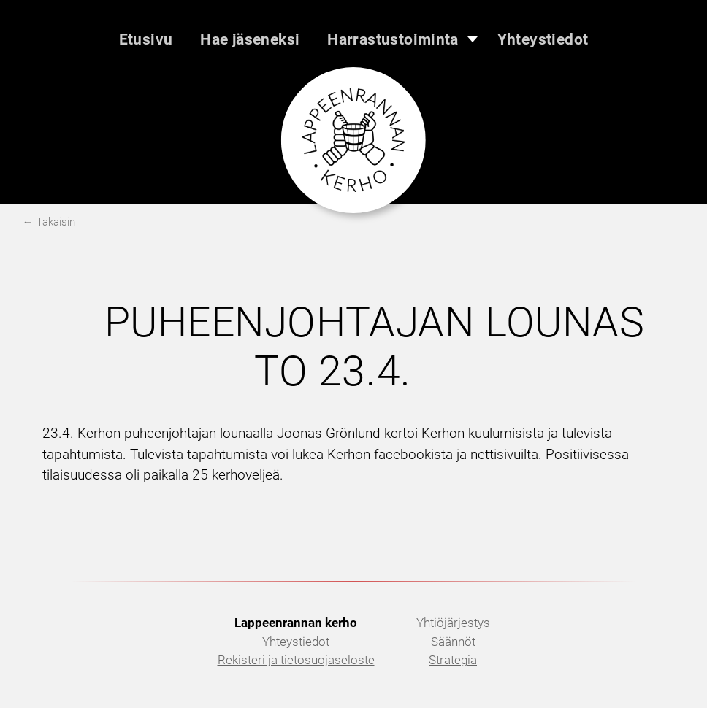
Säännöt (453, 641)
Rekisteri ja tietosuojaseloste (296, 660)
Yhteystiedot (295, 641)
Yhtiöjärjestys (453, 622)
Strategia (453, 660)
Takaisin (56, 221)
